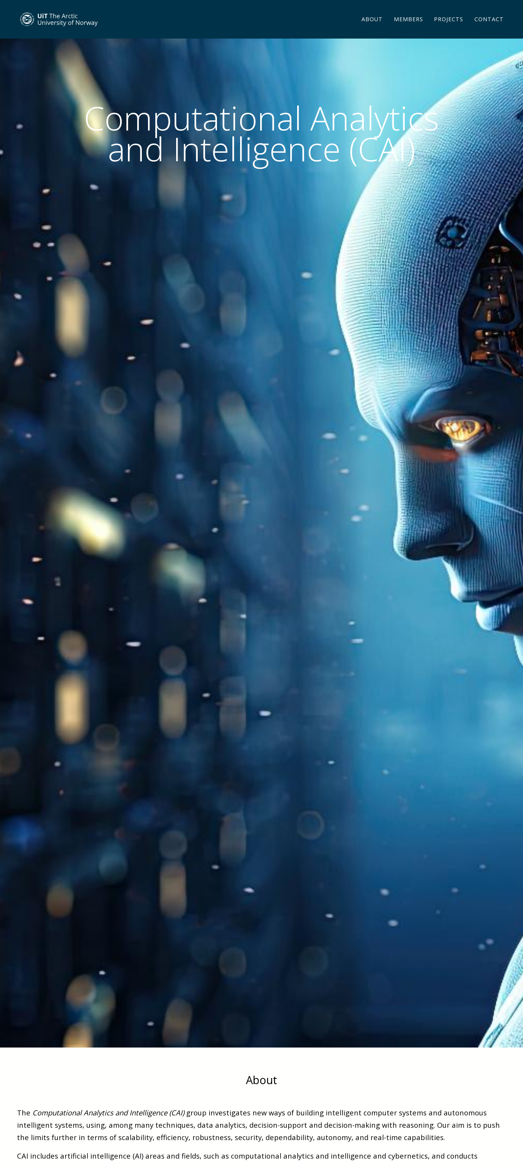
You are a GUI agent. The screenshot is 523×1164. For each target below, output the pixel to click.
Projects (448, 28)
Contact (489, 28)
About (372, 28)
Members (408, 28)
